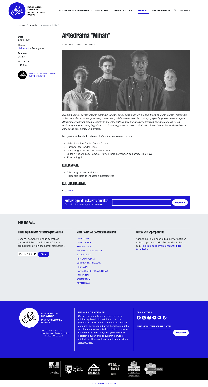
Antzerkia (90, 45)
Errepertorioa (161, 10)
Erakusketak (84, 255)
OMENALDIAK (83, 283)
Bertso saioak (85, 247)
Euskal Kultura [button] (123, 10)
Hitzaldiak (82, 267)
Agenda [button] (142, 10)
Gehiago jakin (85, 342)
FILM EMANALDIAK (86, 259)
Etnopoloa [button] (102, 10)
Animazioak (83, 239)
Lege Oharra (98, 383)
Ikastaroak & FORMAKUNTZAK (92, 271)
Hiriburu (22, 48)
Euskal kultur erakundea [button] (74, 10)
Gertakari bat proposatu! (150, 232)
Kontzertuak (84, 279)
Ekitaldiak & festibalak (89, 251)
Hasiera (21, 25)
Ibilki (79, 45)
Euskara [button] (184, 10)
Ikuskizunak (68, 45)
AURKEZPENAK (84, 243)
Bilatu (43, 254)
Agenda (33, 25)
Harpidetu (180, 202)
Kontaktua (111, 383)
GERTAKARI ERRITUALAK (89, 263)
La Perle (68, 190)
